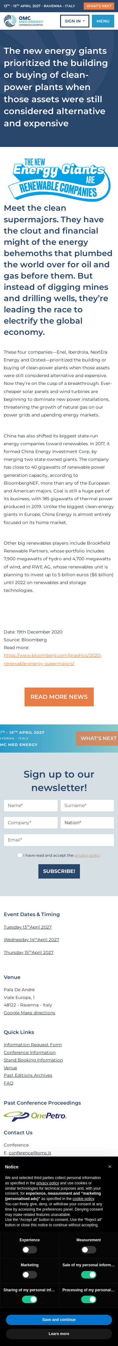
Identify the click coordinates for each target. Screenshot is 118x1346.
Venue (10, 1067)
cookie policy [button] (83, 1199)
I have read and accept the (61, 855)
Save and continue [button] (59, 1320)
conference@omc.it (30, 1152)
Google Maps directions (29, 1012)
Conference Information (30, 1052)
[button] (110, 1167)
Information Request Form (33, 1044)
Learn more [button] (59, 1334)
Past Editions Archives (28, 1075)
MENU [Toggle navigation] (103, 21)
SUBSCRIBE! (59, 871)
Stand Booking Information (33, 1059)
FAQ (8, 1083)
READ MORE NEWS (59, 696)
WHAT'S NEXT (99, 6)
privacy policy (87, 855)
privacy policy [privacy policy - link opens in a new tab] (47, 1183)
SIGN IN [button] (73, 21)
